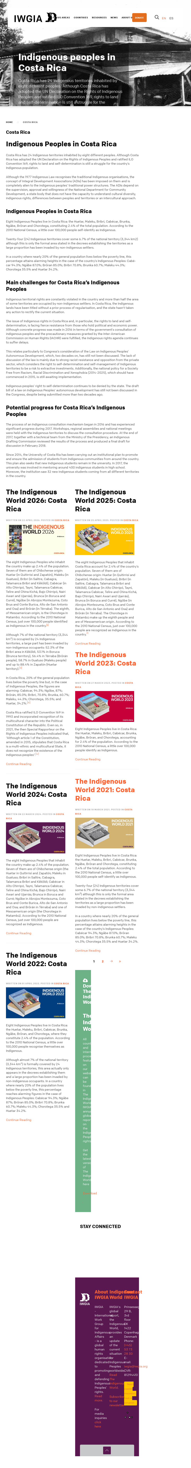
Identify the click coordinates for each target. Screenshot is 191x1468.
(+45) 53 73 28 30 (128, 1349)
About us (128, 17)
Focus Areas (61, 17)
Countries (81, 17)
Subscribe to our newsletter (117, 1401)
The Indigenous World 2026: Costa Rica (36, 500)
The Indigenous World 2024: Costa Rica (36, 794)
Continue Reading (18, 764)
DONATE (139, 17)
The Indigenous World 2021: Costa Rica (105, 789)
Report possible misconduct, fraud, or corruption (130, 1393)
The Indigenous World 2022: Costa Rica (36, 963)
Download (90, 1193)
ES (171, 18)
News (114, 17)
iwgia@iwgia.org (136, 1366)
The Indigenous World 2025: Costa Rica (105, 500)
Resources (99, 17)
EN (164, 18)
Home (9, 122)
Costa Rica (62, 520)
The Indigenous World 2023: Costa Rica (105, 663)
